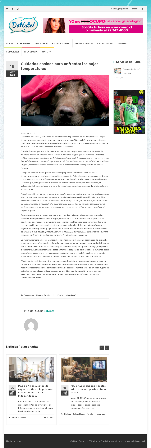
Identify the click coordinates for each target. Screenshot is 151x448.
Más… (45, 51)
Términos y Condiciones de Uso (104, 441)
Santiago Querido (119, 8)
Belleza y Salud (61, 43)
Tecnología (30, 51)
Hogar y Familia (84, 43)
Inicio (9, 43)
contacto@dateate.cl (134, 441)
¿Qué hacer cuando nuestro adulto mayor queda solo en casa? (89, 389)
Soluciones (12, 51)
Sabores (122, 43)
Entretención (105, 43)
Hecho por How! (14, 441)
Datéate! (71, 295)
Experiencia (41, 43)
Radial (135, 8)
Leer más (49, 417)
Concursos (23, 43)
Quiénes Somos (78, 441)
